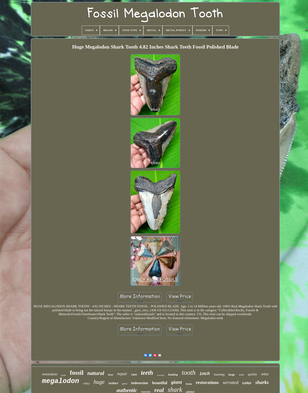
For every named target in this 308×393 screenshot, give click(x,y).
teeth (147, 372)
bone (110, 374)
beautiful (159, 383)
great (124, 383)
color (246, 383)
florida (189, 384)
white (265, 374)
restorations (207, 382)
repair (122, 373)
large (231, 374)
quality (252, 374)
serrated (230, 382)
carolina (160, 375)
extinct (113, 383)
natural (95, 373)
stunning (219, 374)
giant (176, 382)
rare (134, 374)
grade (63, 375)
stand (241, 374)
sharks (262, 382)
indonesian (139, 383)
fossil (76, 372)
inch (204, 373)
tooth (188, 372)
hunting (173, 374)
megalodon (60, 381)
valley (86, 383)
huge (99, 382)
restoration (49, 374)
